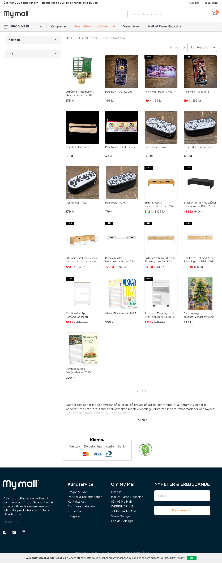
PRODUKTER (23, 26)
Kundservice (211, 3)
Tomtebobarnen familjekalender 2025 (78, 371)
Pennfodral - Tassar (77, 203)
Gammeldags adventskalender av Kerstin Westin (200, 316)
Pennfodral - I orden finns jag (198, 149)
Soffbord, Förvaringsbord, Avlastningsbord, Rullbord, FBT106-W (159, 316)
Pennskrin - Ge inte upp (119, 92)
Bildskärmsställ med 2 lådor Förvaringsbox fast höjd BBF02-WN (160, 260)
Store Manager (121, 516)
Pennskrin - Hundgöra (196, 92)
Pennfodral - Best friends (120, 147)
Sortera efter (177, 48)
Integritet (74, 516)
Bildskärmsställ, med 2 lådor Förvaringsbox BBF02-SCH (200, 204)
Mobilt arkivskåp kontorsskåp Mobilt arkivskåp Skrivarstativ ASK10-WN (79, 316)
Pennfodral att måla (77, 147)
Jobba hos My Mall (124, 511)
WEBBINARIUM (122, 506)
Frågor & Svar (77, 492)
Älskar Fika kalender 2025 (120, 314)
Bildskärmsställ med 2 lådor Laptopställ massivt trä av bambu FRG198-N (82, 260)
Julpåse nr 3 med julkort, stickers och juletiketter (80, 93)
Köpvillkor (75, 511)
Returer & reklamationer (85, 497)
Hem (69, 38)
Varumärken (131, 26)
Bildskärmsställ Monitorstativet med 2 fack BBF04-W (121, 260)
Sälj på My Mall (121, 501)
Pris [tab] (11, 54)
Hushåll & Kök (87, 38)
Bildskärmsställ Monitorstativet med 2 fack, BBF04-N (160, 205)
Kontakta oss (77, 501)
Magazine (194, 3)
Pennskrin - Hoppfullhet (158, 92)
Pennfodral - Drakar (155, 147)
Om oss (116, 492)
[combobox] (166, 14)
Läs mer (10, 522)
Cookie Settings (122, 521)
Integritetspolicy (174, 558)
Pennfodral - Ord (115, 203)
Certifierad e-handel (82, 506)
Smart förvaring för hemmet (94, 26)
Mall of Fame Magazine (164, 26)
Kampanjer (58, 26)
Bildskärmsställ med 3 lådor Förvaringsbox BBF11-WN (199, 260)
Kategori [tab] (14, 40)
